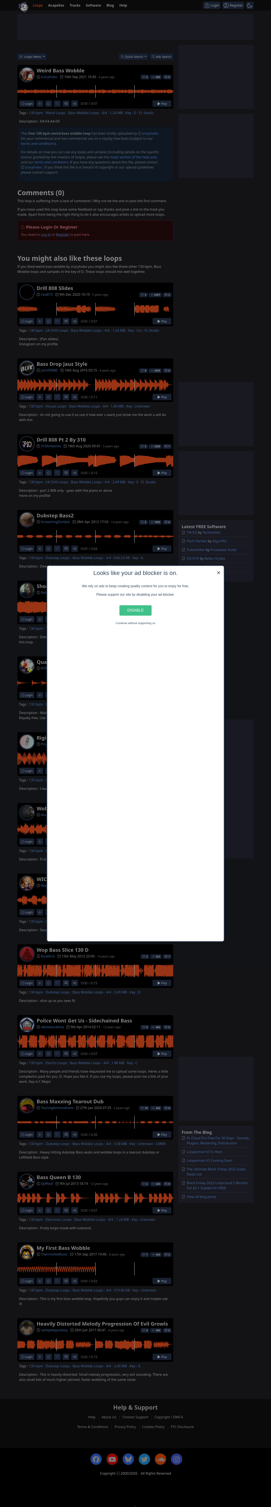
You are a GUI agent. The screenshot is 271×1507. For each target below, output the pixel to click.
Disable (135, 610)
